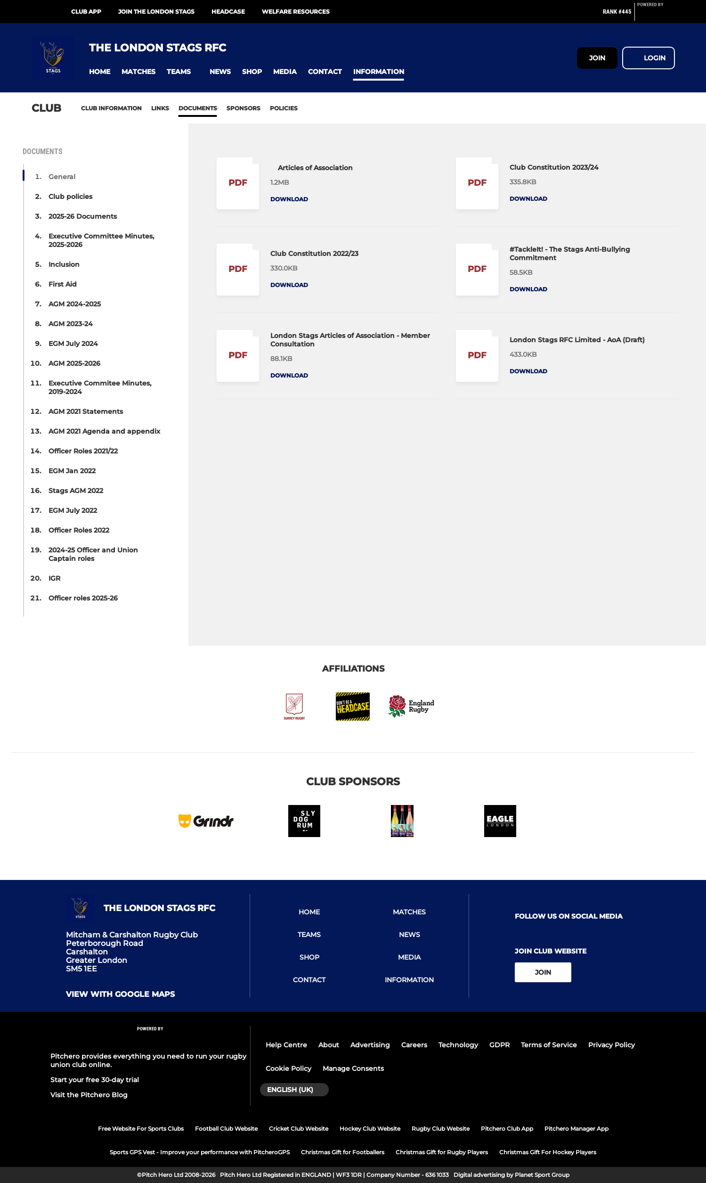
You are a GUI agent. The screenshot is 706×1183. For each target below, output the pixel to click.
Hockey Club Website (370, 1128)
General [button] (62, 177)
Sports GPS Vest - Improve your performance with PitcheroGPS (200, 1152)
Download (289, 199)
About (328, 1045)
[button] (99, 72)
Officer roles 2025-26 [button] (83, 598)
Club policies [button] (70, 196)
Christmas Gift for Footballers (342, 1152)
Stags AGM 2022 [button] (76, 490)
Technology (458, 1045)
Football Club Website (226, 1128)
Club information (111, 108)
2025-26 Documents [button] (83, 216)
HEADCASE (228, 11)
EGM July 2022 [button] (73, 510)
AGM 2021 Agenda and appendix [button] (104, 431)
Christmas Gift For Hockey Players (547, 1152)
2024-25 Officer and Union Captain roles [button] (93, 554)
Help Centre (286, 1045)
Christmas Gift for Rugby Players (442, 1152)
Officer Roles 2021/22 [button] (83, 451)
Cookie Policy (288, 1068)
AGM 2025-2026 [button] (74, 363)
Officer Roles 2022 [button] (79, 530)
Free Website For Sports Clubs (141, 1128)
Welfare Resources (296, 11)
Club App (86, 11)
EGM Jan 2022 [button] (72, 471)
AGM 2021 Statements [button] (86, 411)
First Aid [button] (63, 284)
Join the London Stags (156, 11)
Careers (414, 1045)
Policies (284, 108)
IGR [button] (54, 578)
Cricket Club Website (298, 1128)
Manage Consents (353, 1068)
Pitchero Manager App (576, 1128)
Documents (198, 108)
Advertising (370, 1045)
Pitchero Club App (507, 1128)
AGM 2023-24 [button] (71, 324)
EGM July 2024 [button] (73, 343)
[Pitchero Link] (656, 15)
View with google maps (120, 994)
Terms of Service (549, 1045)
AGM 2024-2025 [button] (75, 304)
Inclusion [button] (64, 264)
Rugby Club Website (441, 1128)
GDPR (499, 1045)
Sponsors (243, 108)
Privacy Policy (611, 1045)
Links (160, 108)
